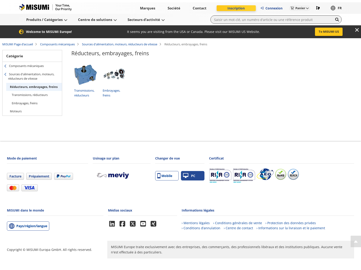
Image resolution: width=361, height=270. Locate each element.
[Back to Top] (356, 241)
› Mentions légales (196, 223)
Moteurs (16, 111)
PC (189, 175)
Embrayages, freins (25, 103)
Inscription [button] (236, 8)
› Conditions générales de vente (237, 223)
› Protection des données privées (290, 223)
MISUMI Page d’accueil (17, 44)
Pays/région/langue (31, 226)
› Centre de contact (238, 228)
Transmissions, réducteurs (30, 95)
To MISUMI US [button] (329, 31)
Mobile (164, 175)
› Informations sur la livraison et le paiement (290, 228)
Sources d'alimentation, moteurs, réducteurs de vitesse (119, 44)
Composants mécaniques (57, 44)
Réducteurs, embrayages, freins (34, 87)
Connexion (271, 8)
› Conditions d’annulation (201, 228)
